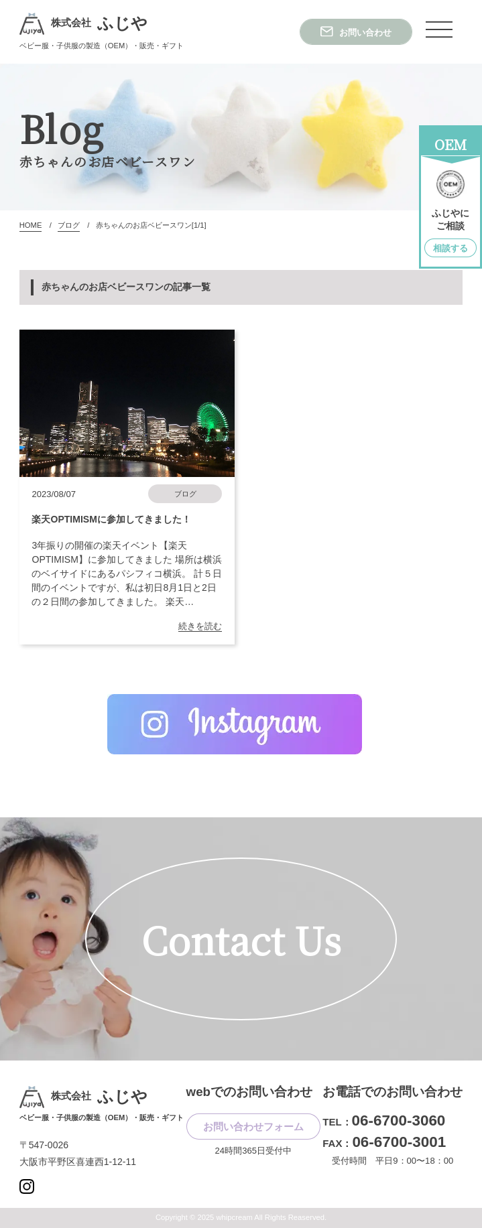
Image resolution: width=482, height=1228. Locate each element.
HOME (30, 225)
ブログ (69, 225)
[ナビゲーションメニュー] (439, 29)
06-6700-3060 (399, 1120)
